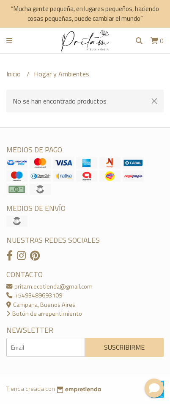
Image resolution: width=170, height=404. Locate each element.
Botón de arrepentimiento (44, 313)
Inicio (14, 74)
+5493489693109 (34, 295)
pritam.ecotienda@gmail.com (49, 286)
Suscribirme (124, 347)
